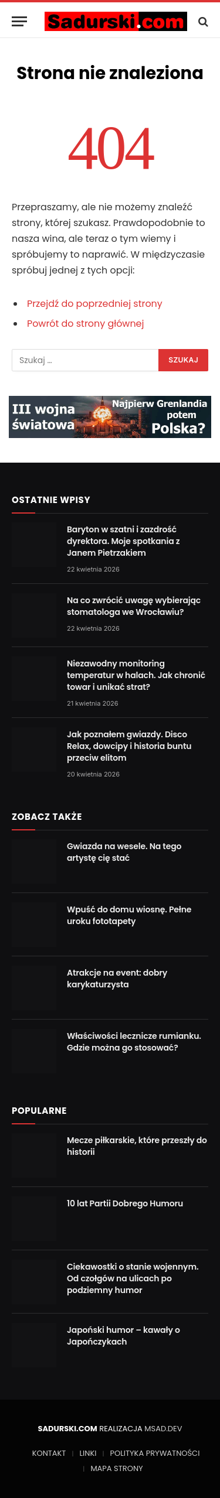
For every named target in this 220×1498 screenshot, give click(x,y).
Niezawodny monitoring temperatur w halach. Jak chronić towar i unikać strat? (136, 675)
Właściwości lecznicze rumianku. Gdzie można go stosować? (134, 1042)
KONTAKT (49, 1453)
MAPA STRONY (116, 1468)
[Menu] (19, 21)
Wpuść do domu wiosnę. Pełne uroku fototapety (129, 915)
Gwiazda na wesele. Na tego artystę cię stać (124, 852)
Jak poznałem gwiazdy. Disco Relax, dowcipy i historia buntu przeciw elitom (129, 746)
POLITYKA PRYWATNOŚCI (154, 1453)
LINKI (87, 1453)
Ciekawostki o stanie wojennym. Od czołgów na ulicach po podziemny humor (132, 1278)
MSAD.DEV (163, 1428)
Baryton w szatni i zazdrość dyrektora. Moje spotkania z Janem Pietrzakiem (123, 541)
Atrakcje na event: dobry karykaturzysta (117, 978)
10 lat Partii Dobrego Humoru (125, 1203)
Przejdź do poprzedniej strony (95, 303)
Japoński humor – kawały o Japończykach (123, 1335)
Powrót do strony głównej (85, 323)
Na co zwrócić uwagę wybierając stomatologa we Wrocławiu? (134, 606)
